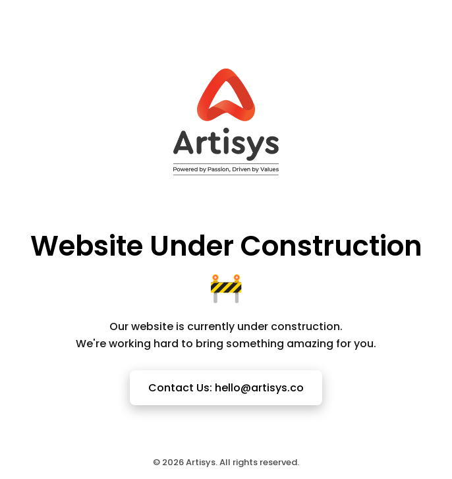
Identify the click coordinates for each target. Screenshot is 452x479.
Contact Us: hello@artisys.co (226, 387)
